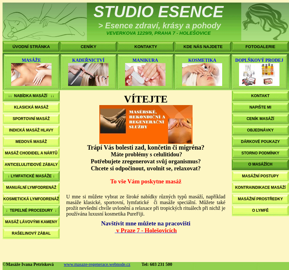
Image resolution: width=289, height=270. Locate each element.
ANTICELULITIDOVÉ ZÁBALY (31, 164)
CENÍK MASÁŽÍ (260, 119)
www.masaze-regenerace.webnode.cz (97, 264)
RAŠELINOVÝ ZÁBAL (31, 233)
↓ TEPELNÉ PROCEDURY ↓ (31, 210)
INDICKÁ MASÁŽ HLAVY (31, 130)
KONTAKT (260, 96)
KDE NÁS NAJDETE (203, 46)
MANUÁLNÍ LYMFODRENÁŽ (31, 187)
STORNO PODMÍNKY (260, 153)
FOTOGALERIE (260, 46)
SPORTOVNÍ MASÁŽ (31, 119)
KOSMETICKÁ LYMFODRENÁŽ (31, 199)
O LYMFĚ (260, 210)
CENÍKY (88, 46)
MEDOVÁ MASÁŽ (31, 141)
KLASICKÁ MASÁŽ (31, 107)
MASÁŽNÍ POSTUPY (260, 176)
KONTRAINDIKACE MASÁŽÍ (260, 187)
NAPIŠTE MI (260, 107)
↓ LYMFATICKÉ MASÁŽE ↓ (31, 176)
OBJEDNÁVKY (260, 130)
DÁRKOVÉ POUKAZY (260, 141)
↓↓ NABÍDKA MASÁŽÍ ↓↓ (31, 96)
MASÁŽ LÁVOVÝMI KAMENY (31, 222)
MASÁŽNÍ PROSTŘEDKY (260, 199)
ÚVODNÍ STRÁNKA (31, 46)
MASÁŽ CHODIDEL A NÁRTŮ (31, 153)
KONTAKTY (145, 46)
